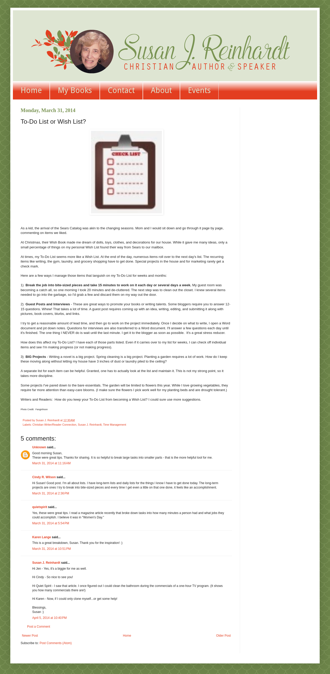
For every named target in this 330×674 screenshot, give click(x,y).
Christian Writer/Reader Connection (54, 424)
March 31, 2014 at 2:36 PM (50, 493)
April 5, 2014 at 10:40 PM (49, 618)
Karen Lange (41, 537)
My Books (75, 90)
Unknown (39, 447)
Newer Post (30, 635)
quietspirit (39, 507)
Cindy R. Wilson (44, 477)
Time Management (114, 424)
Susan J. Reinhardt (90, 424)
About (161, 90)
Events (199, 90)
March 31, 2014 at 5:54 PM (50, 523)
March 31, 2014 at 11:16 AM (51, 463)
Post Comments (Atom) (55, 643)
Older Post (223, 635)
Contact (121, 90)
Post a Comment (38, 626)
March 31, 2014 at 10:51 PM (51, 549)
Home (31, 90)
